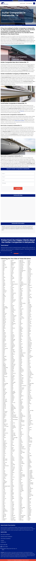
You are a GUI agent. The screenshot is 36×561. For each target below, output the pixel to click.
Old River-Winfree (22, 425)
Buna (3, 382)
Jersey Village (13, 464)
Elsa (11, 280)
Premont (20, 499)
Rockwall (29, 282)
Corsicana (4, 464)
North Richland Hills (22, 416)
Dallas (3, 484)
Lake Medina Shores (22, 270)
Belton (4, 331)
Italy (11, 454)
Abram (4, 262)
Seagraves (29, 331)
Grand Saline (13, 360)
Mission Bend (21, 377)
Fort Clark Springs (13, 315)
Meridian (20, 363)
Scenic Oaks (29, 323)
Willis (28, 497)
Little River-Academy (22, 303)
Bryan (3, 375)
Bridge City (4, 364)
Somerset (29, 366)
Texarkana (29, 416)
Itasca (12, 455)
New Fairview (21, 408)
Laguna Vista (21, 261)
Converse (4, 455)
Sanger (29, 317)
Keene (12, 480)
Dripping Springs (5, 510)
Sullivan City (29, 396)
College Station (5, 443)
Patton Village (21, 457)
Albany (4, 268)
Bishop (4, 341)
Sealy (28, 332)
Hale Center (13, 375)
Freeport (12, 324)
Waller (29, 456)
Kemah (12, 482)
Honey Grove (13, 422)
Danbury (4, 487)
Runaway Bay (30, 297)
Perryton (20, 469)
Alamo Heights (5, 267)
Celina (3, 409)
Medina (20, 357)
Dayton (4, 488)
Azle (3, 303)
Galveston (12, 337)
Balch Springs (5, 306)
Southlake (29, 376)
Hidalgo (12, 404)
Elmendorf (12, 278)
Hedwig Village (13, 392)
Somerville (29, 367)
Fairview (12, 296)
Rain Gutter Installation (5, 534)
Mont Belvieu (21, 381)
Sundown (29, 399)
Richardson (29, 268)
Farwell (12, 302)
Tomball (29, 425)
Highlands (12, 409)
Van (28, 443)
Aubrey (4, 299)
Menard (20, 360)
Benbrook (4, 333)
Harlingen (12, 383)
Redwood (29, 262)
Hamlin (12, 381)
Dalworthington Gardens (6, 486)
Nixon (20, 411)
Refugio (29, 263)
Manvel (20, 334)
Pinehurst (20, 473)
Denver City (4, 498)
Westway (29, 481)
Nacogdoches (21, 395)
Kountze (12, 497)
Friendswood (13, 328)
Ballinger (4, 308)
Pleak (20, 481)
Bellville (4, 330)
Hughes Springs (13, 435)
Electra (12, 273)
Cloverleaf (4, 437)
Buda (3, 377)
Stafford (29, 386)
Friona (12, 329)
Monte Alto (21, 382)
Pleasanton (21, 482)
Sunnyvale (29, 400)
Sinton (29, 359)
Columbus (4, 447)
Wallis (28, 457)
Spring (29, 382)
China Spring (4, 420)
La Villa (12, 514)
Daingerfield (4, 482)
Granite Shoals (13, 364)
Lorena (20, 315)
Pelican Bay (21, 465)
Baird (3, 305)
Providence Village (22, 507)
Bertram (4, 334)
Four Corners (13, 321)
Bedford (4, 323)
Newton (20, 410)
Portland (20, 491)
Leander (20, 289)
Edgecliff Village (13, 262)
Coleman (4, 442)
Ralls (20, 514)
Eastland (4, 519)
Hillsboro (12, 410)
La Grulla (12, 505)
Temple (29, 412)
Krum (12, 499)
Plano (20, 480)
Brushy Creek (5, 374)
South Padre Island (30, 374)
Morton (20, 386)
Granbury (12, 358)
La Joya (12, 507)
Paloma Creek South (22, 448)
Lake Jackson (21, 268)
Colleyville (4, 444)
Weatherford (30, 462)
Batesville (4, 316)
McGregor (20, 350)
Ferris (12, 304)
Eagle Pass (4, 516)
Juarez (12, 473)
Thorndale (29, 421)
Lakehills (20, 272)
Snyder (29, 364)
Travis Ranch (30, 427)
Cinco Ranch (4, 425)
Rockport (29, 281)
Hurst (12, 440)
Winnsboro (29, 505)
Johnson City (13, 466)
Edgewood (12, 263)
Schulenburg (29, 325)
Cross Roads (4, 475)
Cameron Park (5, 392)
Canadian (4, 394)
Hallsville (12, 377)
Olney (20, 429)
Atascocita (4, 296)
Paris (20, 454)
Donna (4, 507)
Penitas (20, 466)
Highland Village (13, 408)
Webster (29, 463)
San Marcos (29, 314)
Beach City (4, 321)
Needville (20, 403)
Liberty (20, 296)
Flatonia (12, 306)
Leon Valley (21, 290)
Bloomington (5, 343)
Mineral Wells (21, 375)
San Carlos (29, 308)
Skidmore (29, 360)
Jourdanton (12, 472)
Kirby (11, 495)
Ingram (12, 448)
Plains (20, 478)
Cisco (3, 427)
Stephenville (29, 390)
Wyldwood (29, 515)
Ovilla (20, 437)
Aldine (3, 269)
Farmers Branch (13, 299)
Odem (20, 422)
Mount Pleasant (21, 387)
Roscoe (29, 288)
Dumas (4, 513)
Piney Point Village (22, 475)
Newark (20, 409)
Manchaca (20, 331)
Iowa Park (12, 451)
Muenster (20, 390)
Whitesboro (29, 490)
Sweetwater (29, 403)
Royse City (29, 296)
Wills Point (29, 499)
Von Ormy (29, 453)
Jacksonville (12, 460)
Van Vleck (29, 446)
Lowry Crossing (21, 317)
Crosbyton (4, 473)
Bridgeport (4, 365)
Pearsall (20, 460)
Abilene (4, 261)
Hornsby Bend (13, 426)
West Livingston (30, 472)
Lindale (20, 299)
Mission (20, 376)
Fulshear (12, 332)
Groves (12, 372)
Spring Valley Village (31, 383)
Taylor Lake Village (30, 410)
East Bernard (5, 518)
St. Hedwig (29, 385)
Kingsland (12, 492)
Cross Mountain (5, 474)
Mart (20, 342)
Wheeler (29, 486)
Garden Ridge (13, 339)
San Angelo (29, 304)
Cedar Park (4, 408)
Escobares (12, 287)
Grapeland (12, 366)
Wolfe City (29, 507)
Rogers (29, 284)
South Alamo (30, 372)
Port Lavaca (21, 488)
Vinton (29, 452)
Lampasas (20, 277)
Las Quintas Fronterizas (23, 284)
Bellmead (4, 328)
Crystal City (4, 478)
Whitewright (29, 491)
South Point (29, 375)
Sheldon (29, 349)
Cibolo (3, 422)
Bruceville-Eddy (5, 373)
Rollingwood (29, 285)
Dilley (3, 504)
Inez (11, 446)
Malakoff (20, 330)
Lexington (20, 295)
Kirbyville (12, 496)
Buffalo (4, 378)
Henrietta (12, 399)
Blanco (4, 342)
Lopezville (20, 314)
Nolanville (20, 413)
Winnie (29, 504)
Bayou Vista (4, 319)
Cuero (3, 479)
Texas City (29, 417)
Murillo (20, 393)
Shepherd (29, 351)
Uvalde (29, 439)
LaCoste (12, 516)
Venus (29, 447)
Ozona (20, 438)
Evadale (12, 289)
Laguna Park (21, 260)
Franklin (12, 322)
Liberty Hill (20, 298)
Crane (3, 469)
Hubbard (12, 430)
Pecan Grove (21, 462)
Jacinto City (12, 457)
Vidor (28, 451)
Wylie (28, 516)
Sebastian (29, 333)
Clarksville (4, 430)
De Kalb (4, 489)
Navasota (20, 401)
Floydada (12, 311)
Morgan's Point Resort (22, 385)
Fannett (12, 298)
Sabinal (29, 299)
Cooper (4, 456)
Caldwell (4, 390)
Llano (20, 307)
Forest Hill (12, 312)
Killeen (12, 491)
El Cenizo (12, 269)
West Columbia (30, 470)
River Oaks (29, 276)
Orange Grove (21, 434)
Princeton (20, 504)
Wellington (29, 465)
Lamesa (20, 276)
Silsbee (29, 358)
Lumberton (21, 323)
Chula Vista (4, 421)
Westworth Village (30, 483)
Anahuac (4, 282)
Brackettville (4, 356)
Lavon (20, 287)
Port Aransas (21, 484)
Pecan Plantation (21, 463)
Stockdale (29, 392)
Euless (12, 288)
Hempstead (12, 396)
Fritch (12, 331)
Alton (3, 276)
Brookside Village (5, 367)
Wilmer (29, 500)
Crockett (4, 471)
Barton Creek (5, 313)
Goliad (12, 355)
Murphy (20, 394)
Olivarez (20, 426)
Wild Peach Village (30, 495)
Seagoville (29, 330)
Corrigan (4, 463)
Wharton (29, 484)
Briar (3, 361)
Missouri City (21, 378)
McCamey (20, 349)
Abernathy (4, 260)
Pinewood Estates (22, 474)
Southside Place (30, 377)
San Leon (29, 313)
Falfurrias (12, 297)
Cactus (4, 387)
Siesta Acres (29, 357)
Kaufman (12, 479)
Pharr (20, 471)
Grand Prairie (13, 359)
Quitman (20, 513)
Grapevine (12, 367)
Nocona (20, 412)
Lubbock (20, 319)
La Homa (12, 506)
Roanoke (29, 277)
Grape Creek (13, 365)
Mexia (20, 366)
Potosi (20, 496)
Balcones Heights (5, 307)
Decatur (4, 491)
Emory (12, 282)
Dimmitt (4, 505)
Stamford (29, 387)
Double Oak (4, 509)
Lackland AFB (13, 515)
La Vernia (12, 513)
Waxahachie (29, 461)
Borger (4, 351)
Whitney (29, 492)
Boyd (3, 355)
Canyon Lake (5, 400)
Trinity (29, 428)
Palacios (20, 439)
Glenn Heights (13, 351)
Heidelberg (12, 393)
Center (4, 410)
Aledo (3, 270)
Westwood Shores (30, 482)
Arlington (4, 295)
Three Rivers (30, 422)
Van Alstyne (29, 444)
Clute (3, 438)
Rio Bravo (29, 272)
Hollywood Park (13, 416)
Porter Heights (21, 490)
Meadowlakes (21, 355)
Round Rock (29, 294)
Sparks (29, 378)
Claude (4, 431)
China (3, 418)
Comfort (4, 452)
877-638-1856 (29, 3)
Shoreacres (29, 355)
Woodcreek (29, 510)
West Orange (30, 474)
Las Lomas (21, 281)
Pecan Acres (21, 461)
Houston (12, 428)
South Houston (30, 373)
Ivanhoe (12, 456)
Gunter (12, 374)
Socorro (29, 365)
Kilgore (12, 490)
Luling (20, 322)
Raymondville (21, 519)
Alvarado (4, 277)
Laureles (20, 286)
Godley (12, 352)
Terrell (29, 413)
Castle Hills (4, 404)
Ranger (20, 518)
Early (3, 517)
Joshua (12, 471)
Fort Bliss (12, 314)
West (28, 469)
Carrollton (4, 402)
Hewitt (12, 401)
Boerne (4, 347)
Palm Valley (21, 442)
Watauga (29, 460)
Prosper (20, 506)
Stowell (29, 393)
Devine (4, 500)
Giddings (12, 347)
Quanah (20, 509)
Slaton (29, 361)
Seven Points (30, 340)
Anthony (4, 289)
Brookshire (4, 366)
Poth (20, 495)
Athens (4, 297)
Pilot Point (20, 472)
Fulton (12, 333)
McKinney (20, 351)
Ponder (20, 483)
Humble (12, 436)
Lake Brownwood (22, 262)
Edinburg (12, 264)
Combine (4, 451)
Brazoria (4, 358)
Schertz (29, 324)
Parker (20, 455)
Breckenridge (5, 359)
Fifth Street (12, 305)
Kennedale (12, 486)
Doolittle (4, 508)
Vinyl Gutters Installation (5, 538)
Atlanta (4, 298)
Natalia (20, 400)
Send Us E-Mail (5, 546)
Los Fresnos (21, 316)
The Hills (29, 419)
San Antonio (29, 305)
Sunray (29, 401)
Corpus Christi (5, 462)
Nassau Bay (21, 399)
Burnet (4, 386)
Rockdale (29, 280)
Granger (12, 363)
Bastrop (4, 315)
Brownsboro (4, 369)
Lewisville (20, 294)
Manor (20, 332)
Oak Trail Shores (21, 421)
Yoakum (29, 517)
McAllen (20, 348)
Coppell (4, 457)
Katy (11, 478)
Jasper (12, 462)
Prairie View (21, 498)
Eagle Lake (4, 515)
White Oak (29, 487)
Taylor (29, 409)
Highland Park (13, 407)
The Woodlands (30, 420)
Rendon (29, 264)
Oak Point (20, 419)
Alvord (3, 279)
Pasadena (20, 456)
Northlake (20, 417)
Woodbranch (30, 509)
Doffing (4, 506)
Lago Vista (12, 518)
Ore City (20, 435)
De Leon (4, 490)
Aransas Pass (5, 290)
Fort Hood (12, 317)
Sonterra (29, 369)
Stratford (29, 394)
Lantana (20, 279)
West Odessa (30, 473)
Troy (28, 431)
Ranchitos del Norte (22, 515)
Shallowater (29, 346)
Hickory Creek (13, 402)
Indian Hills (12, 445)
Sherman (29, 352)
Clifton (4, 436)
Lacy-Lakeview (13, 517)
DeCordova (4, 492)
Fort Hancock (13, 316)
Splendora (29, 381)
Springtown (29, 384)
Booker (4, 350)
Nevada (20, 404)
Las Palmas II (21, 282)
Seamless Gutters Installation (6, 536)
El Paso (12, 271)
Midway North (21, 369)
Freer (12, 325)
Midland (20, 367)
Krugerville (12, 498)
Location (2, 540)
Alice (3, 271)
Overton (20, 436)
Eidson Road (13, 267)
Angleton (4, 285)
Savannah (29, 322)
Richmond (29, 270)
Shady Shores (30, 343)
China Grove (4, 419)
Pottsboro (20, 497)
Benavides (4, 332)
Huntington (12, 438)
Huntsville (12, 439)
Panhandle (20, 451)
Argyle (3, 294)
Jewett (12, 465)
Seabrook (29, 328)
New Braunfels (21, 407)
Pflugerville (21, 470)
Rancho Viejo (21, 517)
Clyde (3, 439)
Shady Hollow (30, 342)
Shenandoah (30, 350)
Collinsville (4, 445)
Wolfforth (29, 508)
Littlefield (20, 304)
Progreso (20, 505)
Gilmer (12, 348)
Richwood (29, 271)
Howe (12, 429)
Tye (28, 434)
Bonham (4, 349)
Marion (20, 338)
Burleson (4, 385)
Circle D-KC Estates (5, 426)
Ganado (12, 338)
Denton (4, 497)
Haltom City (13, 378)
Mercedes (20, 361)
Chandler (4, 413)
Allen (3, 272)
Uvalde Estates (30, 440)
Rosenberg (29, 290)
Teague (29, 411)
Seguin (29, 334)
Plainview (20, 479)
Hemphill (12, 395)
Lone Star (20, 312)
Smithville (29, 363)
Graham (12, 357)
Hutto (12, 443)
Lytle (20, 325)
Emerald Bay (13, 281)
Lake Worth (21, 271)
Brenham (4, 360)
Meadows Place (21, 356)
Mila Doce (20, 372)
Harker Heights (13, 382)
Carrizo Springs (5, 401)
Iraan (12, 452)
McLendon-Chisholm (22, 352)
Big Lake (4, 338)
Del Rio (4, 495)
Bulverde (4, 381)
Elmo (12, 279)
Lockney (20, 311)
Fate (11, 303)
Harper (12, 384)
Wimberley (29, 501)
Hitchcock (12, 411)
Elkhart (12, 276)
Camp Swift (4, 393)
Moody (20, 384)
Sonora (29, 368)
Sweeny (29, 402)
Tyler (28, 435)
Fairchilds (12, 294)
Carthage (4, 403)
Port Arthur (21, 486)
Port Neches (21, 489)
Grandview (12, 361)
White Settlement (30, 488)
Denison (4, 496)
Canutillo (4, 396)
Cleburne (4, 434)
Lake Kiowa (21, 269)
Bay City (4, 317)
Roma (29, 286)
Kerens (12, 487)
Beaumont (4, 322)
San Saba (29, 315)
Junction (12, 474)
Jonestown (12, 469)
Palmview (20, 445)
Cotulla (4, 466)
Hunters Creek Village (14, 437)
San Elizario (29, 311)
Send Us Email (22, 3)
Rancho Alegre (21, 516)
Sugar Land (29, 395)
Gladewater (12, 349)
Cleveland (4, 435)
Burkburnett (4, 384)
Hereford (12, 400)
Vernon (29, 448)
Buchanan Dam (5, 376)
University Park (30, 438)
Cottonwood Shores (6, 465)
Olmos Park (21, 428)
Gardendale (12, 340)
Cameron (4, 391)
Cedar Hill (4, 407)
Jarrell (12, 461)
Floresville (12, 308)
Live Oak (20, 305)
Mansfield (20, 333)
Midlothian (20, 368)
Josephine (12, 470)
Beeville (4, 325)
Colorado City (5, 446)
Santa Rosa (29, 321)
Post (20, 492)
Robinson (29, 278)
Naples (20, 396)
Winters (29, 506)
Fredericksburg (13, 323)
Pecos (20, 464)
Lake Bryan (21, 263)
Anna (3, 286)
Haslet (12, 386)
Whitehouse (29, 489)
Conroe (4, 454)
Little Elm (20, 302)
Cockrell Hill (4, 440)
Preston (20, 501)
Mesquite (20, 365)
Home (2, 25)
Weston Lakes (30, 480)
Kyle (11, 500)
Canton (4, 395)
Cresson (4, 470)
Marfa (20, 337)
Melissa (20, 358)
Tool (28, 426)
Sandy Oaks (29, 316)
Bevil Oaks (4, 337)
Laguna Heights (13, 519)
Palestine (20, 440)
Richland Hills (30, 269)
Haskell (12, 385)
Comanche (4, 448)
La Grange (12, 504)
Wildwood (29, 496)
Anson (3, 288)
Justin (12, 475)
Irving (12, 453)
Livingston (20, 306)
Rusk (28, 298)
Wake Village (30, 455)
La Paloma (12, 509)
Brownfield (4, 368)
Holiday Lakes (13, 412)
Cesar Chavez (5, 412)
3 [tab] (21, 253)
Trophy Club (29, 429)
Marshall (20, 341)
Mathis (20, 346)
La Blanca (12, 501)
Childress (4, 417)
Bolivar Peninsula (5, 348)
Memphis (20, 359)
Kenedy (12, 484)
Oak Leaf (20, 418)
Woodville (29, 513)
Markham (20, 339)
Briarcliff (4, 363)
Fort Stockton (13, 319)
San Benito (29, 307)
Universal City (30, 437)
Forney (12, 313)
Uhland (29, 436)
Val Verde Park (30, 442)
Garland (12, 342)
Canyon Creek (5, 399)
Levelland (20, 293)
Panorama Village (22, 452)
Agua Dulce (4, 264)
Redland (29, 261)
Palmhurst (20, 444)
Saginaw (29, 302)
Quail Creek (21, 508)
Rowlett (29, 295)
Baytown (4, 320)
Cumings (4, 480)
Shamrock (29, 347)
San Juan (29, 312)
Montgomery (21, 383)
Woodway (29, 514)
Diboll (3, 501)
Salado (29, 303)
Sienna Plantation (30, 356)
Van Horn (29, 445)
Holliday (12, 413)
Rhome (29, 267)
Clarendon (4, 429)
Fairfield (12, 295)
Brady (3, 357)
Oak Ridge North (21, 420)
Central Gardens (5, 411)
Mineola (20, 374)
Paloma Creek (21, 447)
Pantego (20, 453)
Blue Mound (4, 346)
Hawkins (12, 387)
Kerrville (12, 489)
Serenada (29, 338)
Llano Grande (21, 308)
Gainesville (12, 334)
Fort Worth (12, 320)
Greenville (12, 368)
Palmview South (21, 446)
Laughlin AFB (21, 285)
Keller (12, 481)
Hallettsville (12, 376)
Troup (29, 430)
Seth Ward (29, 339)
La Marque (12, 508)
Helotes (12, 394)
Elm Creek (12, 277)
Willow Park (29, 498)
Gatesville (12, 343)
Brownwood (4, 372)
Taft (28, 404)
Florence (12, 307)
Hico (11, 403)
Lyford (20, 324)
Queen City (21, 510)
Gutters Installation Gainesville (7, 25)
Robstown (29, 279)
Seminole (29, 337)
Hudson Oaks (13, 434)
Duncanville (4, 514)
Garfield (12, 341)
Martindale (21, 343)
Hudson (12, 431)
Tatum (29, 408)
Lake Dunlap (21, 267)
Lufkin (20, 321)
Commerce (4, 453)
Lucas (20, 320)
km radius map (18, 208)
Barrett (4, 311)
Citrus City (4, 428)
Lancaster (20, 278)
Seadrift (29, 329)
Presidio (20, 500)
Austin (3, 302)
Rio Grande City (30, 273)
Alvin (3, 278)
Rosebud (29, 289)
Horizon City (13, 425)
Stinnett (29, 391)
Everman (12, 290)
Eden (11, 261)
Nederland (20, 402)
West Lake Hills (30, 471)
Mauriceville (21, 347)
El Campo (12, 268)
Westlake (29, 479)
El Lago (12, 270)
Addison (4, 263)
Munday (20, 392)
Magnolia (20, 329)
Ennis (12, 286)
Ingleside (12, 447)
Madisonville (21, 328)
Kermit (12, 488)
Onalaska (20, 431)
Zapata (29, 519)
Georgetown (13, 346)
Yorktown (29, 518)
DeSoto (4, 499)
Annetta (4, 287)
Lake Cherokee (21, 264)
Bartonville (4, 314)
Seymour (29, 341)
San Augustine (30, 306)
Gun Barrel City (13, 373)
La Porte (12, 510)
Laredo (20, 280)
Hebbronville (13, 391)
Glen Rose (12, 350)
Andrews (4, 284)
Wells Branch (30, 466)
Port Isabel (21, 487)
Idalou (12, 444)
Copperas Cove (5, 460)
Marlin (20, 340)
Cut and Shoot (5, 481)
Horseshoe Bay (13, 427)
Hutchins (12, 442)
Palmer (20, 443)
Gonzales (12, 356)
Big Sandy (4, 339)
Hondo (12, 421)
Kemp (12, 483)
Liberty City (21, 297)
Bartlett (4, 312)
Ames (3, 281)
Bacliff (3, 304)
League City (21, 288)
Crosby (4, 472)
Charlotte (4, 416)
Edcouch (12, 260)
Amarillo (4, 280)
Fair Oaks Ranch (13, 293)
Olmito (20, 427)
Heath (12, 390)
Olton (20, 430)
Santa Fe (29, 320)
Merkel (20, 364)
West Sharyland (30, 475)
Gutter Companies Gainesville (17, 25)
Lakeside (20, 273)
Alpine (3, 273)
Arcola (3, 293)
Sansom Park (30, 319)
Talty (28, 407)
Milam (20, 373)
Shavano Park (30, 348)
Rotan (29, 293)
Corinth (4, 461)
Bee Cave (4, 324)
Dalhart (4, 483)
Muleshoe (20, 391)
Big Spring (4, 340)
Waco (28, 454)
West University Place (31, 478)
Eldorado (12, 272)
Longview (20, 313)
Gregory (12, 369)
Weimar (29, 464)
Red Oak (29, 260)
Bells (3, 329)
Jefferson (12, 463)
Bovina (4, 352)
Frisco (12, 330)
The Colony (29, 418)
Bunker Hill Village (5, 383)
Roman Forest (30, 287)
